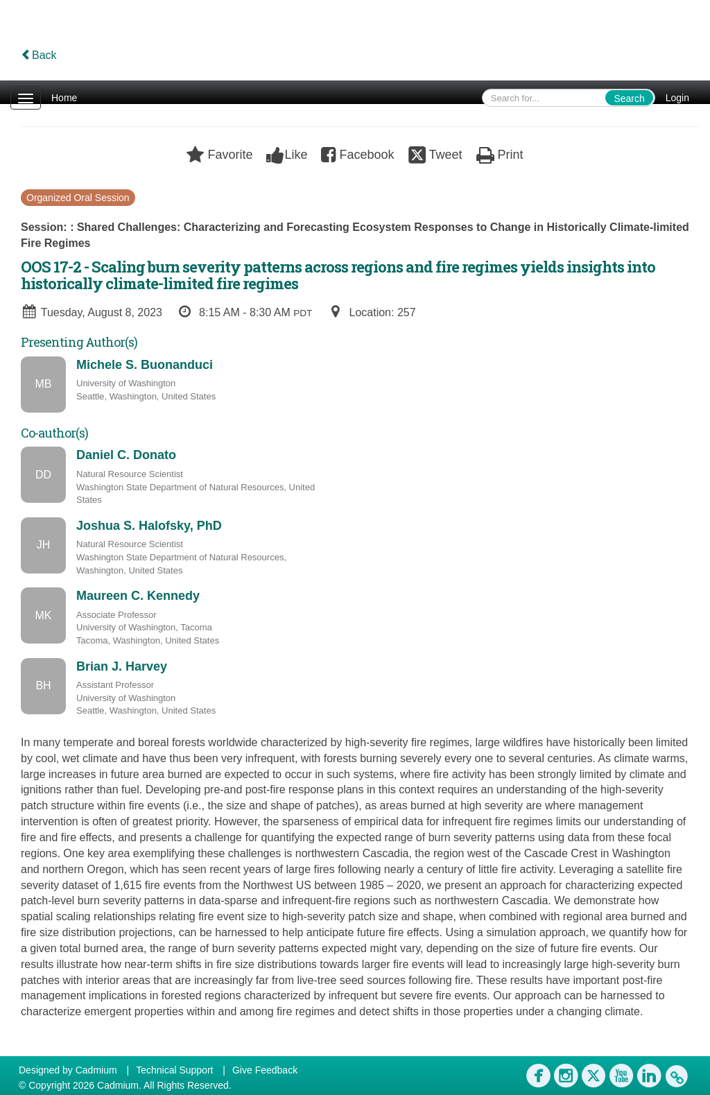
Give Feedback (264, 1070)
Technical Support (174, 1070)
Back (39, 55)
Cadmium (96, 1070)
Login (677, 97)
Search (629, 98)
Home (64, 97)
